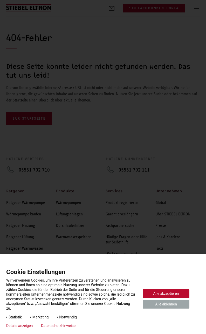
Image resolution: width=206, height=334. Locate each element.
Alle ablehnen (166, 304)
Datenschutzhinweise (58, 326)
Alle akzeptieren (166, 293)
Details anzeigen (19, 326)
